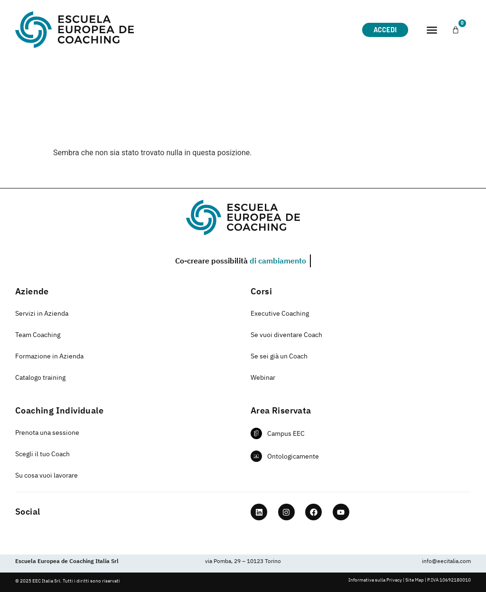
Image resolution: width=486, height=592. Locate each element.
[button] (431, 29)
